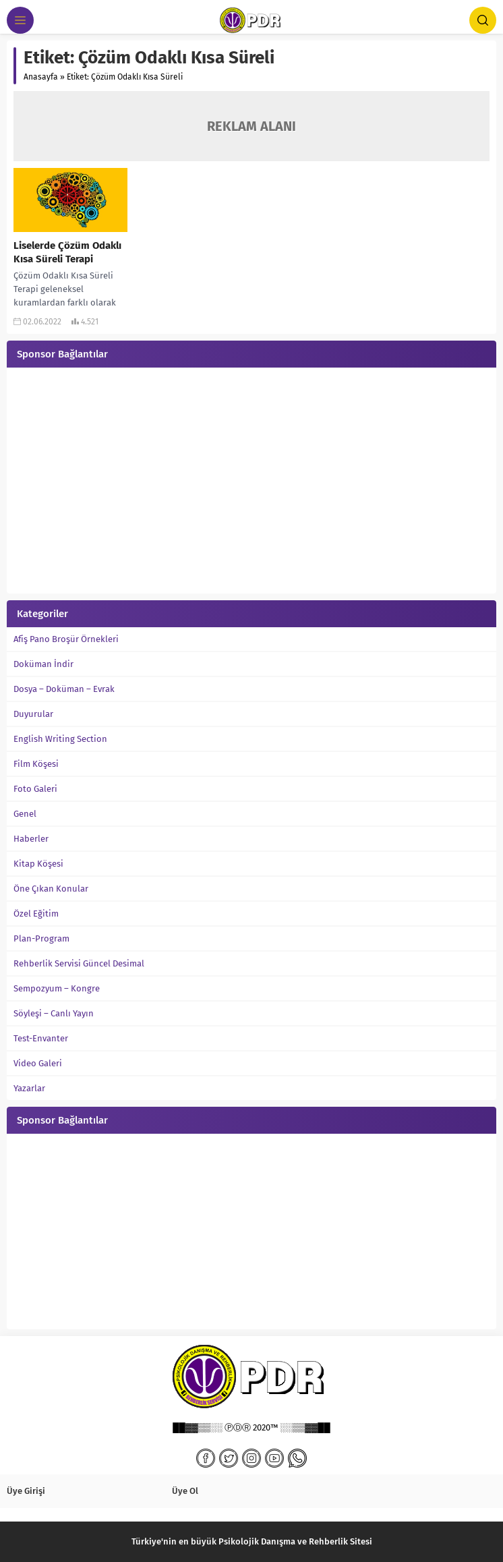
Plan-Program (41, 938)
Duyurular (33, 714)
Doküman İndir (43, 664)
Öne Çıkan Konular (50, 889)
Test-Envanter (40, 1038)
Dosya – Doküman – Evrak (64, 689)
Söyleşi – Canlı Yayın (53, 1013)
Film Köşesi (36, 764)
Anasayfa (41, 77)
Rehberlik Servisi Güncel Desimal (78, 963)
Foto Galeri (35, 789)
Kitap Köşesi (38, 864)
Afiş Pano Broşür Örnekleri (66, 639)
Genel (24, 814)
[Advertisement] (251, 482)
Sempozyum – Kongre (56, 988)
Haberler (31, 839)
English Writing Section (60, 739)
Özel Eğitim (36, 913)
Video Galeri (37, 1063)
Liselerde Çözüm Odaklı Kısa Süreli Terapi (67, 252)
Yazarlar (29, 1088)
